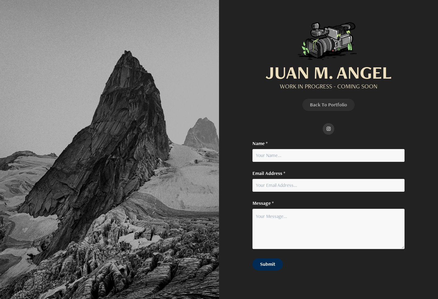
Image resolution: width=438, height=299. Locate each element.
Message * (263, 203)
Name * (260, 143)
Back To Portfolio (328, 104)
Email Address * (268, 173)
